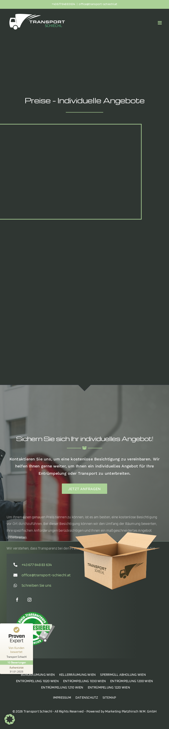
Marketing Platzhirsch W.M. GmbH (130, 711)
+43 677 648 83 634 (63, 4)
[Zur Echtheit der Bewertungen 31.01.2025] (16, 669)
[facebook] (17, 600)
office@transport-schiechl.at (98, 4)
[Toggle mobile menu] (160, 22)
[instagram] (29, 600)
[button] (9, 719)
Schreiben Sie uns (36, 585)
